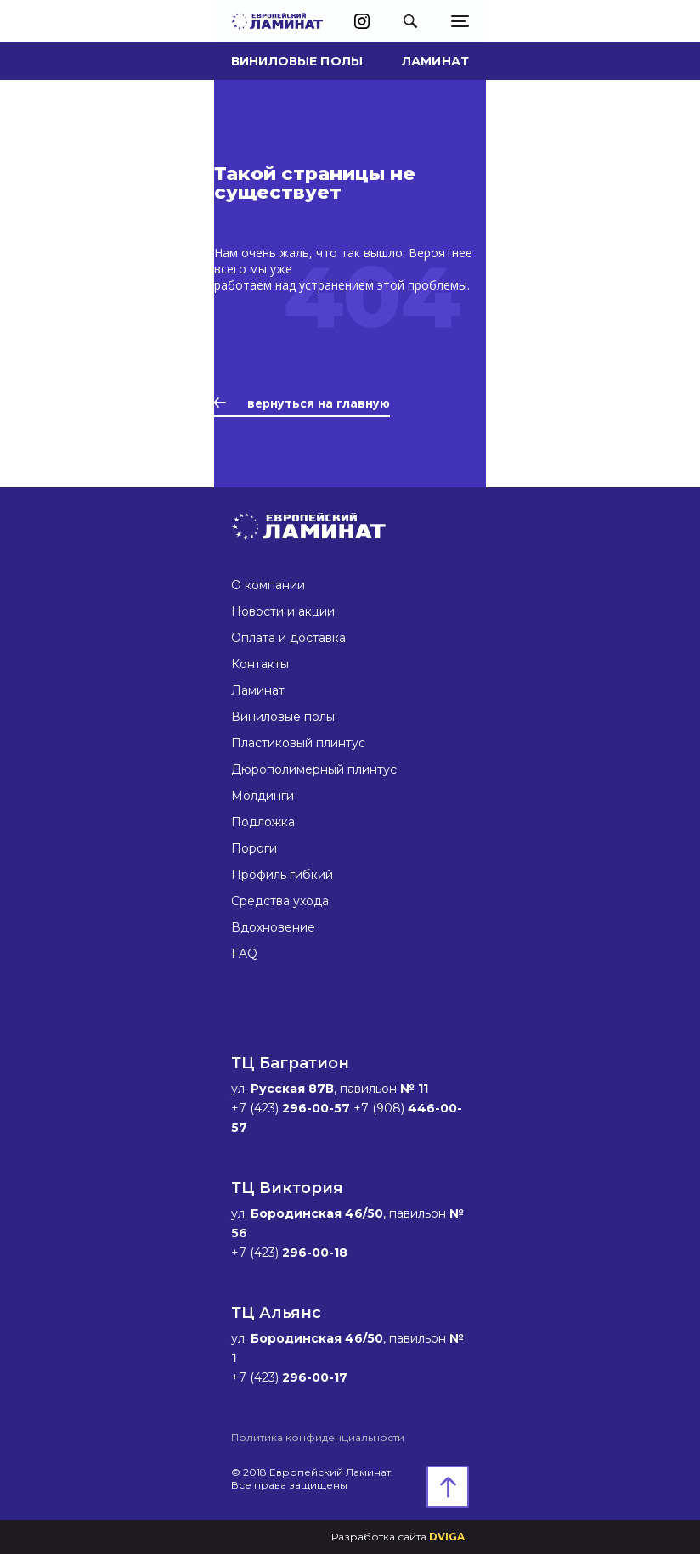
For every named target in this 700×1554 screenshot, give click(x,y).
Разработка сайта (398, 1536)
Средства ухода (280, 901)
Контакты (260, 664)
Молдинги (262, 795)
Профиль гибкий (282, 874)
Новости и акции (283, 611)
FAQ (244, 953)
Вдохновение (273, 927)
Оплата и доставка (288, 637)
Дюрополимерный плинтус (314, 769)
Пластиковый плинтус (298, 743)
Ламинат (435, 61)
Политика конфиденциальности (317, 1437)
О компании (268, 585)
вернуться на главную (302, 403)
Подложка (263, 822)
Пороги (254, 848)
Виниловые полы (297, 61)
